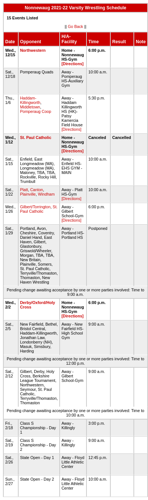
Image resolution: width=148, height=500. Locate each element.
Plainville (28, 194)
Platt (24, 189)
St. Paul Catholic (35, 137)
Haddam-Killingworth (30, 100)
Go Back (75, 26)
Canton (36, 189)
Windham (46, 194)
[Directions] (73, 63)
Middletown (30, 107)
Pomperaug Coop (35, 111)
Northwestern (33, 50)
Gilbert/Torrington (35, 207)
